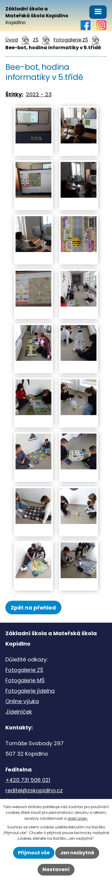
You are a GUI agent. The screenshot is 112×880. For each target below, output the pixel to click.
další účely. (77, 818)
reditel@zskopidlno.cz (34, 790)
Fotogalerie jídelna (30, 691)
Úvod (11, 39)
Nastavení (56, 869)
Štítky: (14, 94)
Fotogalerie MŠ (25, 680)
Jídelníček (18, 711)
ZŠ (36, 39)
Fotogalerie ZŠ (70, 39)
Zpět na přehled (33, 607)
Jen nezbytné (77, 852)
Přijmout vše (34, 852)
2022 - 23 (39, 94)
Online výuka (22, 701)
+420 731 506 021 (27, 780)
